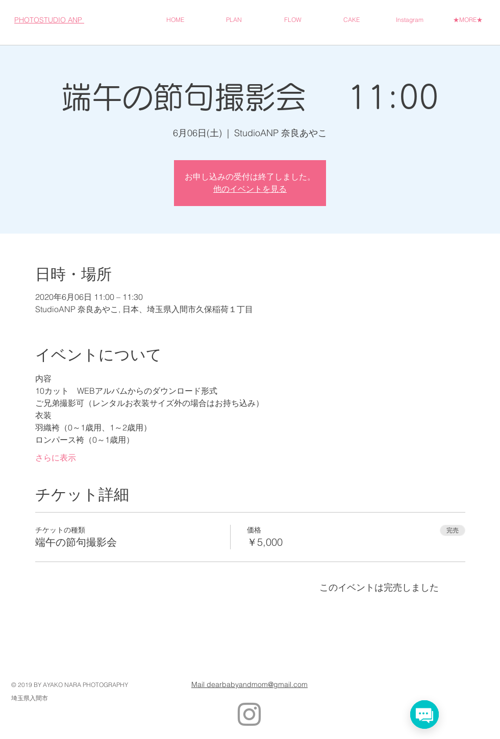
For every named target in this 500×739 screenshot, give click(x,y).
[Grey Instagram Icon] (249, 714)
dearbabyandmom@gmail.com (257, 684)
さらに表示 (55, 457)
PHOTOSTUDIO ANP (49, 19)
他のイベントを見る (250, 189)
